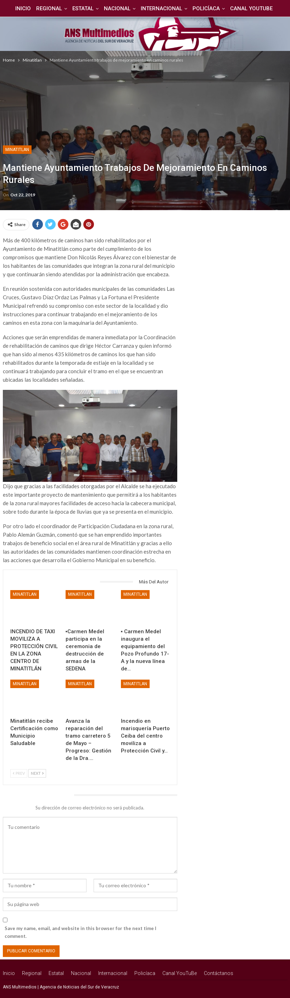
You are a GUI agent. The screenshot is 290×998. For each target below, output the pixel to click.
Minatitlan (17, 149)
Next (37, 773)
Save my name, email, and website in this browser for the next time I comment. (80, 932)
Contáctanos (218, 973)
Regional (47, 8)
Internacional (162, 8)
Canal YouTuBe (254, 8)
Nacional (117, 8)
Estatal (82, 8)
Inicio (20, 8)
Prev (19, 773)
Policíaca (208, 8)
